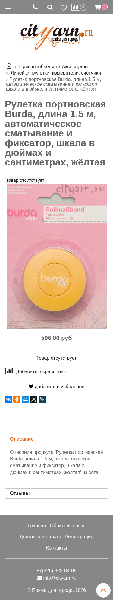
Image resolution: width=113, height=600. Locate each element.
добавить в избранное (56, 386)
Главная (37, 525)
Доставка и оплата (40, 536)
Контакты (56, 547)
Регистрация (79, 536)
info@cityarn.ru (59, 578)
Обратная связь (67, 525)
